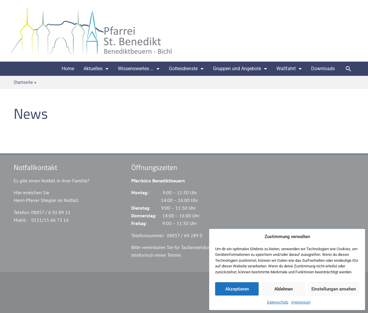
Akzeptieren (237, 289)
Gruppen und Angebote (240, 68)
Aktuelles (96, 68)
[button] (348, 69)
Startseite (23, 82)
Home (68, 68)
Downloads (323, 68)
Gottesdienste (186, 68)
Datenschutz (277, 302)
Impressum (301, 302)
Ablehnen (283, 289)
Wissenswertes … (138, 68)
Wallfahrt (289, 68)
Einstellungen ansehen (333, 289)
